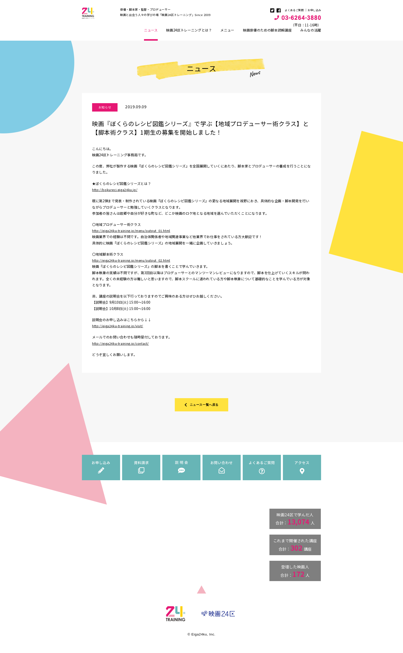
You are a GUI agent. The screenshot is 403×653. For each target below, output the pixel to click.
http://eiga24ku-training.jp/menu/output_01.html (134, 233)
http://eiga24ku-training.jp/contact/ (123, 345)
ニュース (151, 36)
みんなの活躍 (310, 32)
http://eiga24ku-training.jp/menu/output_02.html (134, 262)
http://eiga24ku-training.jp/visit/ (120, 328)
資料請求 (206, 531)
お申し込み (313, 10)
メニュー (227, 32)
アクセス (205, 556)
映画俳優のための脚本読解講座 (267, 32)
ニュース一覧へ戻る (201, 408)
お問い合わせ (209, 544)
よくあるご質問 (292, 10)
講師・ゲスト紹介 (164, 542)
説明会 (204, 537)
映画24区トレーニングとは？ (189, 32)
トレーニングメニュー (163, 537)
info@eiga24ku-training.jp (104, 573)
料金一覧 (158, 547)
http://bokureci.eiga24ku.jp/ (116, 192)
